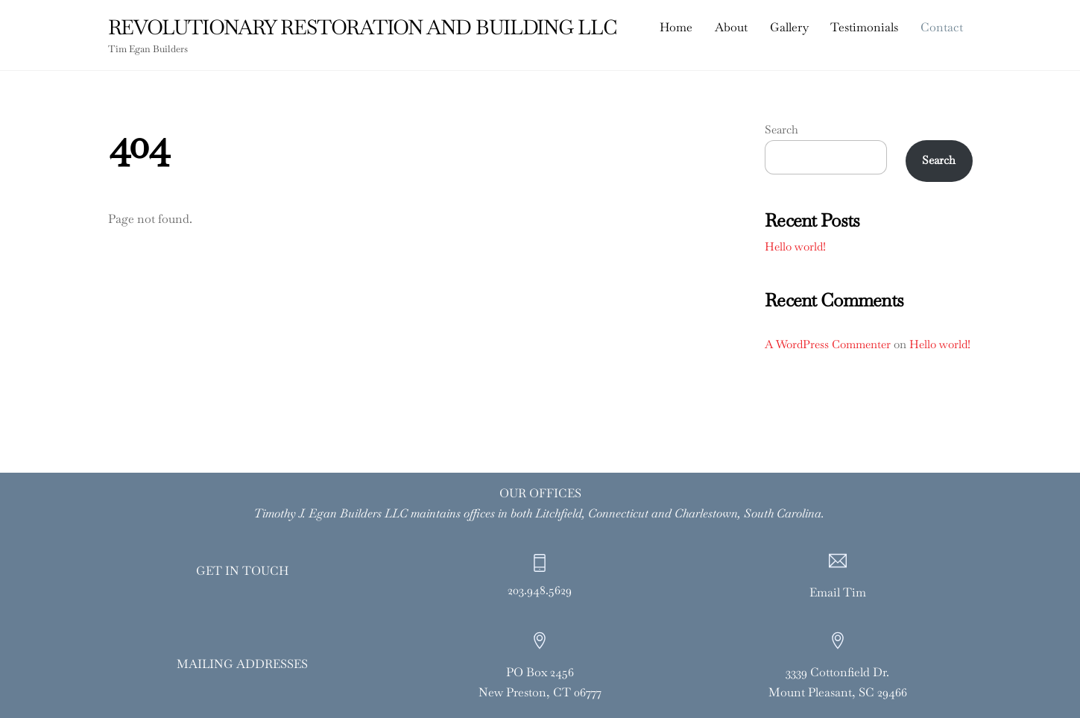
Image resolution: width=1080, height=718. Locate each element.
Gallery (789, 27)
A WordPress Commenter (828, 344)
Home (676, 27)
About (731, 27)
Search (781, 129)
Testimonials (864, 27)
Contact (941, 27)
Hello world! (795, 246)
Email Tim (837, 592)
